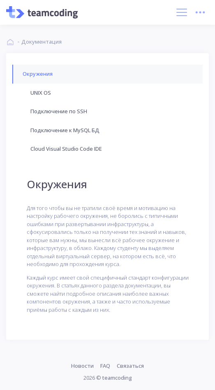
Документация (41, 41)
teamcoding (117, 377)
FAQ (105, 365)
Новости (82, 365)
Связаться (130, 365)
